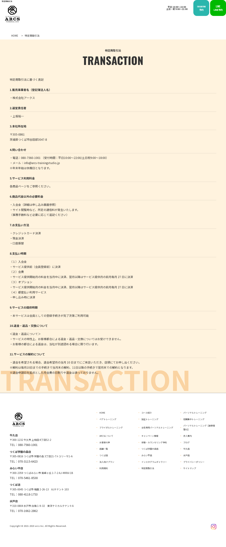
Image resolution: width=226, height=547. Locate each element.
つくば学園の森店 (149, 447)
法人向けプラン (106, 460)
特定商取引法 (147, 466)
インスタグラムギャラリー (154, 460)
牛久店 (186, 447)
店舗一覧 (103, 447)
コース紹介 (146, 412)
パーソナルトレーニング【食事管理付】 (199, 427)
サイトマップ (189, 466)
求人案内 (187, 435)
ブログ (186, 441)
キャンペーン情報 (149, 435)
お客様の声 (104, 441)
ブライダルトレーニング (111, 427)
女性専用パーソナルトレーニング (157, 427)
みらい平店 (146, 454)
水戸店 (186, 454)
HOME (102, 412)
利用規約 (103, 466)
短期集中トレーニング (193, 418)
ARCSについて (106, 435)
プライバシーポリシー (193, 460)
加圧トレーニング (149, 418)
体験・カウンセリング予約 (154, 441)
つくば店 (103, 454)
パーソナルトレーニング (195, 412)
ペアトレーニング (107, 418)
